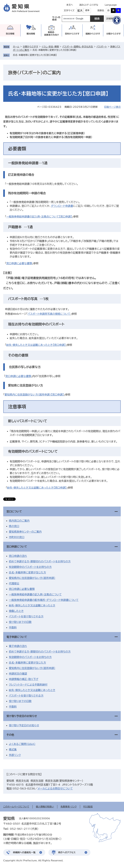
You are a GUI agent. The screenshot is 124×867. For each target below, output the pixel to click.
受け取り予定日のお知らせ (21, 716)
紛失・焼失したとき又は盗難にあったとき (32, 605)
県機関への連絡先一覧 (24, 852)
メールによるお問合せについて (55, 788)
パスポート (101, 46)
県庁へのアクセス (67, 852)
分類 (113, 33)
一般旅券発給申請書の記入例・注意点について (35, 594)
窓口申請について (16, 546)
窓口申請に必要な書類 (19, 263)
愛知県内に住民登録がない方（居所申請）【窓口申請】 (34, 394)
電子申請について (16, 637)
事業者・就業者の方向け (51, 33)
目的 (72, 33)
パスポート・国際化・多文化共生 (77, 46)
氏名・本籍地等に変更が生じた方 (27, 572)
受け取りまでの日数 (20, 622)
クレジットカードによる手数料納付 (28, 684)
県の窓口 (14, 526)
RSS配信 (88, 806)
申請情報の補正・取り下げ (23, 679)
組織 (93, 33)
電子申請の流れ (18, 646)
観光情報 (31, 34)
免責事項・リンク (69, 806)
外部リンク (15, 755)
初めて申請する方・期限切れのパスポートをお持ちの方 (40, 561)
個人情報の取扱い (45, 806)
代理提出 (14, 583)
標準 (87, 10)
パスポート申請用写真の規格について (49, 314)
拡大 (80, 10)
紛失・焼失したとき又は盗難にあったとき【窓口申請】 (36, 345)
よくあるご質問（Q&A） (22, 744)
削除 (58, 55)
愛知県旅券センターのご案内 (25, 531)
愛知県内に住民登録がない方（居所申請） (32, 578)
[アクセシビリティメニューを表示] (117, 20)
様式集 (13, 749)
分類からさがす (30, 46)
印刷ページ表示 (112, 107)
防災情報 (10, 34)
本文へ (69, 5)
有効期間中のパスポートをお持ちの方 (30, 567)
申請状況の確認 (18, 673)
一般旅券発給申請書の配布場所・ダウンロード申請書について (43, 600)
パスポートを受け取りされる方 (26, 616)
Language (111, 5)
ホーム (16, 46)
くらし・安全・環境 (50, 46)
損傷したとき (16, 611)
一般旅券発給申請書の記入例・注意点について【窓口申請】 (39, 216)
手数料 (13, 627)
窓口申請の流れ (18, 556)
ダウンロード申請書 (62, 206)
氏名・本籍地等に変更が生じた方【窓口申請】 (35, 55)
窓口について (14, 511)
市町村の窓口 (16, 537)
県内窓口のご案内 (19, 520)
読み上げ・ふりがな (88, 5)
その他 (10, 734)
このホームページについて (16, 806)
